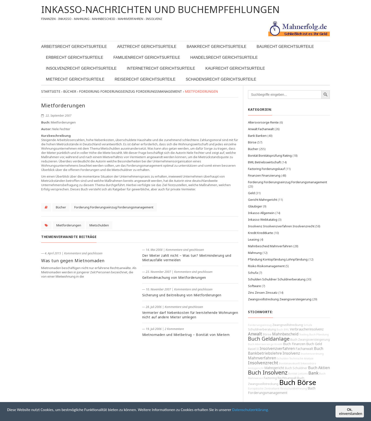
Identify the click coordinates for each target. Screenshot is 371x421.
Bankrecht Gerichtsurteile (217, 47)
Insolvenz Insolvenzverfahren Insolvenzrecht (281, 226)
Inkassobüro (308, 363)
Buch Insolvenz (267, 372)
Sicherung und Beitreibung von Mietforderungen (181, 295)
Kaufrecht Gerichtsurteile (235, 68)
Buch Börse (297, 382)
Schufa (253, 272)
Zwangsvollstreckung (287, 325)
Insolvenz (291, 353)
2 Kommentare (174, 329)
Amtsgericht (256, 368)
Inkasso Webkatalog (262, 219)
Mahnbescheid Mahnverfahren (270, 246)
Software (254, 286)
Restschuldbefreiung (293, 388)
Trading (304, 334)
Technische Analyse (301, 358)
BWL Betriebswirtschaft (264, 162)
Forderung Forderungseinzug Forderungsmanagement (113, 207)
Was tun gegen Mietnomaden (73, 260)
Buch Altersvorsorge (261, 344)
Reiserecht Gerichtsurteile (145, 79)
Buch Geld (314, 344)
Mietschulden (99, 225)
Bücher (61, 207)
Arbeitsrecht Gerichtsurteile (74, 47)
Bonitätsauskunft (289, 363)
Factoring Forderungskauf (266, 169)
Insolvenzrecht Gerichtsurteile (81, 68)
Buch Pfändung (319, 334)
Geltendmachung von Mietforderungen (174, 277)
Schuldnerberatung (262, 329)
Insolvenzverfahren (277, 348)
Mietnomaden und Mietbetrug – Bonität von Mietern (186, 334)
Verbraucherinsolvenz (307, 329)
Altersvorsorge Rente (263, 122)
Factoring (270, 378)
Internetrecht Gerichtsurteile (161, 68)
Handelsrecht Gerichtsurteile (224, 57)
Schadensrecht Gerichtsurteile (221, 79)
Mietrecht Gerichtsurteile (75, 79)
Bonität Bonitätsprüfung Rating (270, 155)
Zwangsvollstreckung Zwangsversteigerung (279, 299)
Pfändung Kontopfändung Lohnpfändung (278, 259)
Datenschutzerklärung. (250, 409)
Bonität (292, 373)
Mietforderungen (68, 225)
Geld (251, 193)
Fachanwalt (304, 348)
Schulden (283, 358)
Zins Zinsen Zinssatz (263, 292)
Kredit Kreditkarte (260, 233)
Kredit (278, 344)
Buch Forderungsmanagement (281, 390)
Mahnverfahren (262, 358)
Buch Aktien (319, 367)
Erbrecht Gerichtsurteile (74, 57)
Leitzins (303, 373)
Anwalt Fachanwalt (261, 129)
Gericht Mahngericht (262, 199)
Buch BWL (283, 329)
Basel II (253, 349)
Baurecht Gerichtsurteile (285, 47)
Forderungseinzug (260, 325)
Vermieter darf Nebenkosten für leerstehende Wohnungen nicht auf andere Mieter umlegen (190, 314)
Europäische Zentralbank (264, 388)
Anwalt (255, 334)
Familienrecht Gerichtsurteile (146, 57)
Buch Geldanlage (269, 338)
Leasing (253, 239)
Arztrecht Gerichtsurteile (147, 47)
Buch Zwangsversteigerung (310, 340)
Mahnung (255, 253)
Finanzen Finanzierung (264, 175)
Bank (313, 373)
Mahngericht (274, 368)
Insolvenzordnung (312, 353)
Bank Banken (257, 135)
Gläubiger (255, 206)
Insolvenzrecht (263, 363)
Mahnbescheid (285, 334)
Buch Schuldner (296, 368)
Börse (252, 142)
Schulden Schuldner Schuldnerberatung (276, 279)
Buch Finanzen (294, 344)
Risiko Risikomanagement (266, 266)
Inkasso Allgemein (261, 213)
